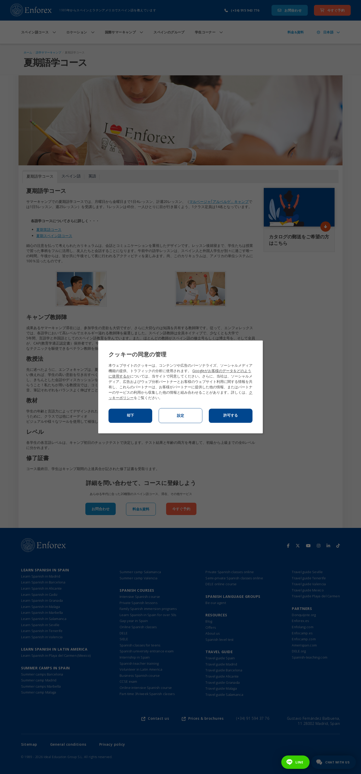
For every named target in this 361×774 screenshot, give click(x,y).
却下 (130, 415)
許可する (230, 415)
